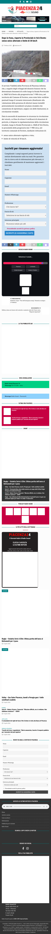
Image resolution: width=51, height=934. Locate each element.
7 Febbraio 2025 (7, 45)
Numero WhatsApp (12, 195)
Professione (9, 203)
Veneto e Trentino (32, 270)
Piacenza (18, 266)
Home (3, 812)
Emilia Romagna (18, 270)
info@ (12, 913)
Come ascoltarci (6, 818)
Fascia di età (9, 211)
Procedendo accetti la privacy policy (21, 228)
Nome (7, 169)
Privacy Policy (21, 932)
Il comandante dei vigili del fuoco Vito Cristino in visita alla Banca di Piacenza (24, 721)
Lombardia (32, 266)
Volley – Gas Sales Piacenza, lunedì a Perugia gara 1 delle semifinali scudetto (24, 487)
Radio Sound (15, 396)
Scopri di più (9, 915)
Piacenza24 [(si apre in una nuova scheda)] (23, 396)
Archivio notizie (6, 815)
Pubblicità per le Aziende (8, 823)
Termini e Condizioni (30, 932)
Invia (21, 385)
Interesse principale (12, 220)
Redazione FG (17, 45)
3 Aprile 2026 (6, 643)
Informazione (5, 821)
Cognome (8, 178)
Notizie (11, 31)
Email (7, 186)
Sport (25, 428)
